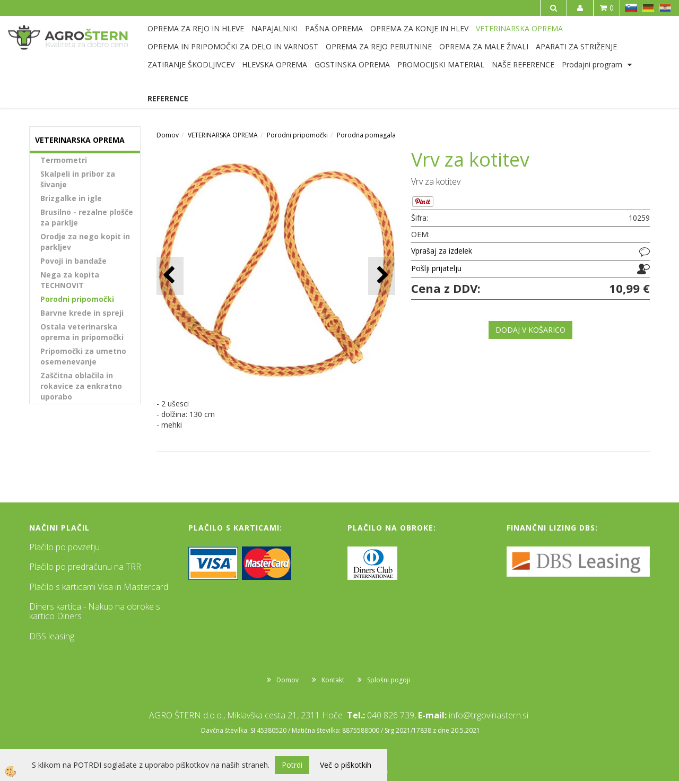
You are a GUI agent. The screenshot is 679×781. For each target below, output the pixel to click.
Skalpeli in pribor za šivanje (77, 179)
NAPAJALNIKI (274, 28)
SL (631, 8)
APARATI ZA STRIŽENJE (576, 46)
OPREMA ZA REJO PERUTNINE (379, 46)
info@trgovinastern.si (488, 715)
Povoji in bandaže (73, 261)
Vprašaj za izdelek (441, 251)
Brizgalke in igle (71, 198)
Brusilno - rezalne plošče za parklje (86, 217)
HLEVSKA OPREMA (274, 64)
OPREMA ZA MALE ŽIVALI (483, 46)
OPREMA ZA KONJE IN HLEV (419, 28)
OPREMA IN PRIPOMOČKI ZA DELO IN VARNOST (232, 46)
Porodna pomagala (366, 135)
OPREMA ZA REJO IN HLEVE (195, 28)
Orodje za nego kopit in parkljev (85, 241)
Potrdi (292, 765)
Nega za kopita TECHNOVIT (69, 280)
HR (665, 8)
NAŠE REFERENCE (523, 64)
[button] (381, 275)
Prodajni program (592, 64)
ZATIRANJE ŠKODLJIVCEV (190, 64)
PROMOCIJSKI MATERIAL (440, 64)
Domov (167, 135)
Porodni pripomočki (77, 299)
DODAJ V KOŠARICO (530, 330)
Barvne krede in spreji (82, 313)
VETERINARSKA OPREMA (519, 28)
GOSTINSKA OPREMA (352, 64)
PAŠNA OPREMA (334, 28)
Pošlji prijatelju (436, 268)
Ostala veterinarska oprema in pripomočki (82, 332)
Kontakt (332, 679)
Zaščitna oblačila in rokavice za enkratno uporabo (81, 386)
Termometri (63, 160)
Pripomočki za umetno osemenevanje (83, 356)
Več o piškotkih (345, 765)
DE (648, 8)
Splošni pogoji (388, 679)
